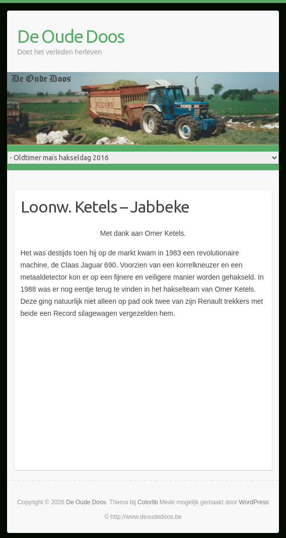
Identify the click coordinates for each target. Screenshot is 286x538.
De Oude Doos (70, 36)
